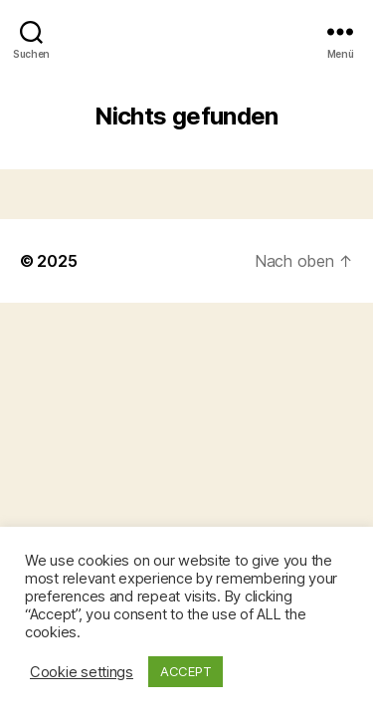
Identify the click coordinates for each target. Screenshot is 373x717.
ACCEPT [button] (185, 671)
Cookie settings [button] (81, 672)
